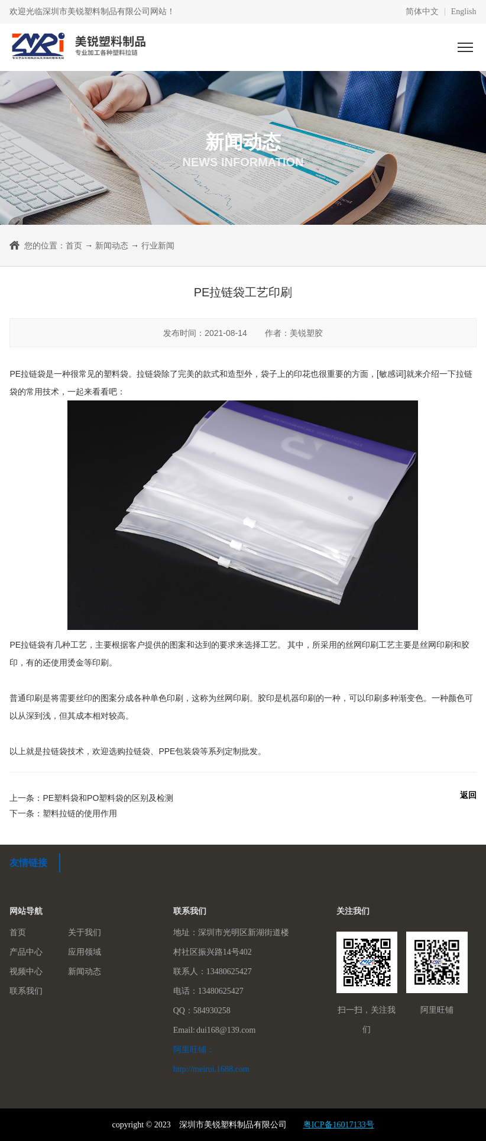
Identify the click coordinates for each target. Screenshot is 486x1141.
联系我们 (26, 991)
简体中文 (422, 12)
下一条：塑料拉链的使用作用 (63, 813)
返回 (468, 795)
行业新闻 (157, 245)
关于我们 (84, 932)
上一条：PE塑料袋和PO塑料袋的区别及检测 (91, 798)
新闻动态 (111, 245)
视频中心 (26, 971)
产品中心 (26, 952)
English (464, 12)
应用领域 (84, 952)
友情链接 (28, 863)
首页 (74, 245)
